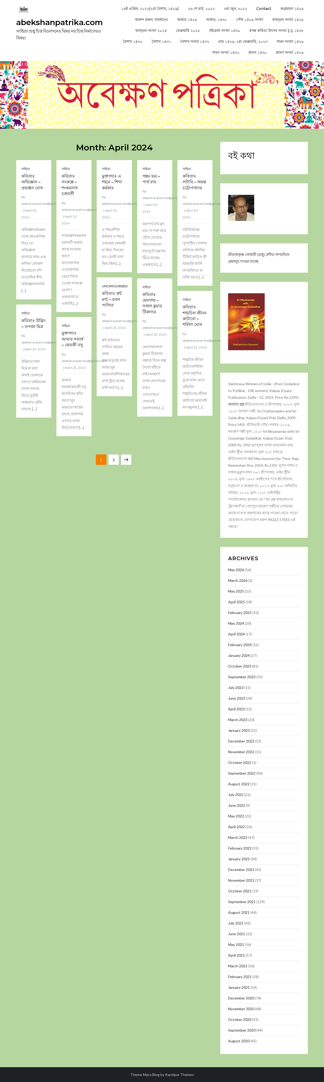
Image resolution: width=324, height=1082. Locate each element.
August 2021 (239, 912)
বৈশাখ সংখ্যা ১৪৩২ (194, 41)
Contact (263, 8)
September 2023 (242, 677)
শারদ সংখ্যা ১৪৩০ (225, 52)
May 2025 (236, 591)
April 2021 (236, 955)
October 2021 (239, 891)
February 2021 (240, 976)
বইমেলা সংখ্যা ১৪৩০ (224, 30)
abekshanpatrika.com (59, 22)
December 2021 (241, 869)
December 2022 (241, 741)
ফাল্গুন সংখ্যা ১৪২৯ (288, 19)
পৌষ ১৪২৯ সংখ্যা (249, 19)
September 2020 (242, 1030)
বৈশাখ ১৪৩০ (132, 41)
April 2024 (236, 634)
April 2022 (236, 826)
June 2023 (236, 698)
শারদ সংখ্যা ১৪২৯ (290, 41)
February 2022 (240, 848)
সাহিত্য (25, 169)
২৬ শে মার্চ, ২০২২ (201, 8)
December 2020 (241, 998)
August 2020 (239, 1041)
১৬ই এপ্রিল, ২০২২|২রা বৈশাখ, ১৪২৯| (150, 8)
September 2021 (242, 901)
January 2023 (239, 730)
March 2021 (237, 966)
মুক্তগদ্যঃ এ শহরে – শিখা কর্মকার (112, 182)
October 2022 (239, 762)
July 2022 (236, 794)
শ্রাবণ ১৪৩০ (257, 52)
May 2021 (236, 944)
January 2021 (239, 987)
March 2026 (237, 580)
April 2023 (236, 709)
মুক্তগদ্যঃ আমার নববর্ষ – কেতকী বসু (72, 339)
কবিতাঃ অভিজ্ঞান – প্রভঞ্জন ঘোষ (32, 182)
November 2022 (241, 752)
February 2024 (240, 644)
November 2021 (241, 880)
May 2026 (236, 570)
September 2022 (242, 773)
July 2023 (236, 687)
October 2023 (239, 666)
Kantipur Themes (179, 1074)
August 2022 (239, 784)
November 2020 (241, 1009)
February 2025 (240, 612)
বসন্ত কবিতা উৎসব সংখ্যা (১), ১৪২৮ (276, 30)
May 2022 (236, 816)
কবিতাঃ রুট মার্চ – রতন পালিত (112, 299)
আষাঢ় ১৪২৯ (187, 19)
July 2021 (236, 923)
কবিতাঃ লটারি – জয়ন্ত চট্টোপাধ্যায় (194, 182)
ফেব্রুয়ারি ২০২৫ (188, 30)
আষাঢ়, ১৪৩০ (216, 19)
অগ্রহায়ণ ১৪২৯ (292, 8)
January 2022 (239, 859)
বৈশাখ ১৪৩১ (161, 41)
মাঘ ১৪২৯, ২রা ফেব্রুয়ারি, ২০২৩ (243, 41)
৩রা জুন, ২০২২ (235, 8)
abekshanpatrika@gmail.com (44, 204)
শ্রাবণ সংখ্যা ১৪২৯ (290, 52)
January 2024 (239, 655)
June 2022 (236, 805)
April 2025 (236, 602)
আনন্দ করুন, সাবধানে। (151, 19)
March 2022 (237, 837)
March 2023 (237, 719)
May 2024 (236, 623)
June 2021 (236, 934)
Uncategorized (115, 286)
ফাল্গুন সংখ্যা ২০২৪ (151, 30)
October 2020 (239, 1019)
